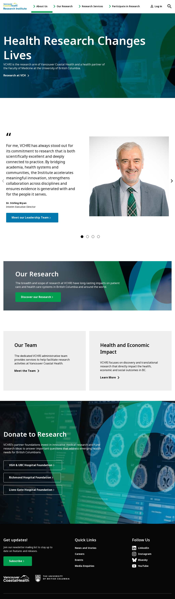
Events (79, 560)
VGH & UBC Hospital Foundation (30, 465)
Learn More (110, 377)
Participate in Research (126, 6)
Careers (79, 554)
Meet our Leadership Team (30, 218)
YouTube (143, 566)
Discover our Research (36, 297)
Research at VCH (14, 75)
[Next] (171, 181)
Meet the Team (27, 371)
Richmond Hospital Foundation (30, 477)
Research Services (92, 6)
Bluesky (143, 560)
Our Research (65, 6)
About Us (41, 6)
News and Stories (85, 548)
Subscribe (15, 561)
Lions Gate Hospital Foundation (30, 490)
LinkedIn (143, 548)
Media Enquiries (84, 566)
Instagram (144, 554)
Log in (158, 6)
